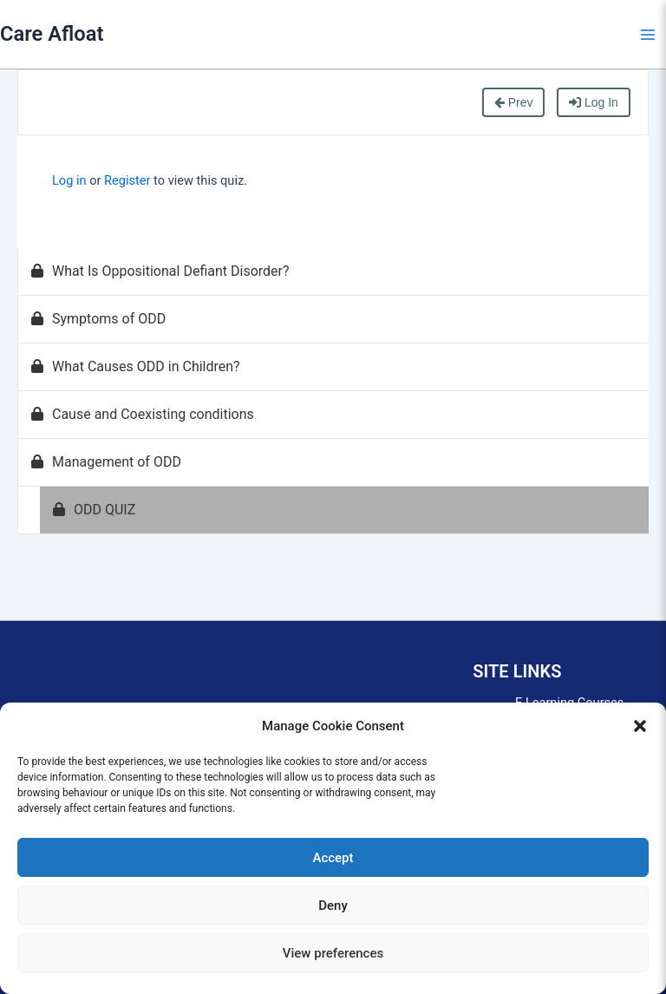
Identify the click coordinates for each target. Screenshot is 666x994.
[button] (640, 726)
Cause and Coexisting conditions (142, 414)
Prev (513, 102)
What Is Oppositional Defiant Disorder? (160, 271)
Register (127, 180)
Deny (333, 905)
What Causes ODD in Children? (135, 366)
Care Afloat (51, 34)
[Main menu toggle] (648, 34)
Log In (593, 102)
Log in (69, 180)
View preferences (333, 953)
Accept (332, 858)
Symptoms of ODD (98, 319)
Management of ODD (106, 462)
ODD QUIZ (94, 509)
